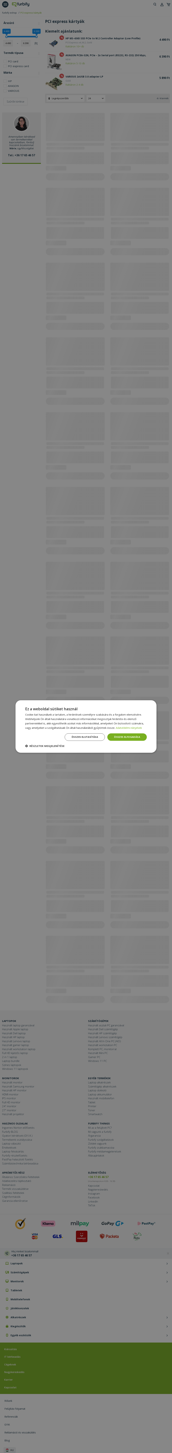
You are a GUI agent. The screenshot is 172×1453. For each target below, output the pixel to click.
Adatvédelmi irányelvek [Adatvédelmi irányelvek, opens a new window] (130, 727)
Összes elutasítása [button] (83, 737)
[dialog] (86, 726)
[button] (44, 746)
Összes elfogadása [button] (126, 737)
